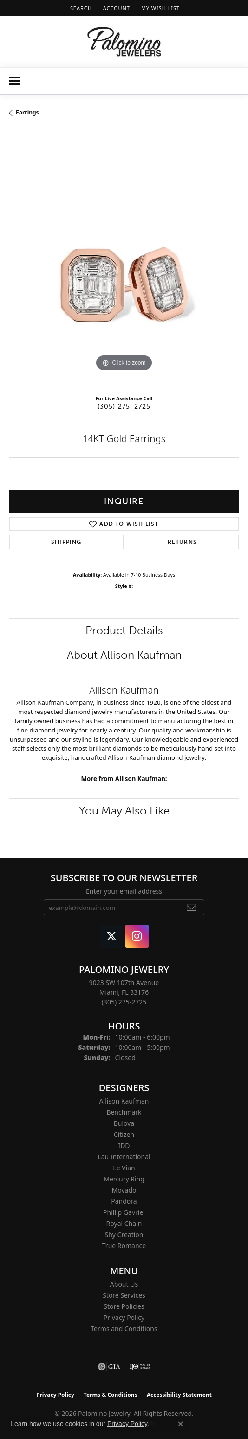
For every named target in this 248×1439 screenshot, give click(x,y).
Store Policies (124, 1306)
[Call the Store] (124, 1001)
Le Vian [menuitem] (124, 1167)
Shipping (66, 542)
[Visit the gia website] (109, 1367)
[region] (124, 259)
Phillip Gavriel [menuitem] (124, 1212)
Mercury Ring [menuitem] (124, 1178)
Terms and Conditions (124, 1328)
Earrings (27, 112)
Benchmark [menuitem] (123, 1112)
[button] (80, 8)
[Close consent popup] (180, 1424)
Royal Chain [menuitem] (124, 1223)
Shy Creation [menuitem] (123, 1234)
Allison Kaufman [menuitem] (124, 1101)
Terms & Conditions (110, 1395)
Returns (182, 542)
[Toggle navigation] (15, 81)
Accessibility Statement (179, 1395)
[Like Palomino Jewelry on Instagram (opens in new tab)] (137, 936)
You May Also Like (124, 810)
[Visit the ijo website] (140, 1367)
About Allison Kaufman (124, 655)
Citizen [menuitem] (124, 1134)
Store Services (124, 1295)
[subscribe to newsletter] (191, 907)
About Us (124, 1284)
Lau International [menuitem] (124, 1156)
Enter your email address (124, 891)
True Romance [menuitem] (124, 1245)
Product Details (124, 630)
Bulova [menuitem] (124, 1123)
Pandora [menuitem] (124, 1201)
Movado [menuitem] (124, 1190)
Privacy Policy (124, 1317)
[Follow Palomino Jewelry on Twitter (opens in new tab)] (111, 936)
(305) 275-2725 (124, 406)
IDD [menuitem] (124, 1145)
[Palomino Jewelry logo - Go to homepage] (124, 42)
